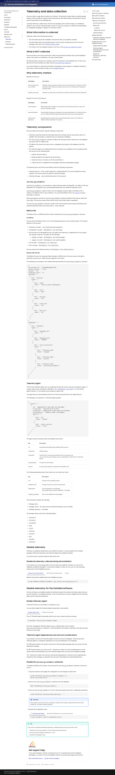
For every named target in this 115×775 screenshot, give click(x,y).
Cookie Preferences (31, 771)
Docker (67, 573)
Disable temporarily (33, 612)
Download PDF (8, 47)
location (76, 193)
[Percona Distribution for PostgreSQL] (5, 4)
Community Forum (36, 758)
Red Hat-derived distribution (54, 573)
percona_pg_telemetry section (72, 47)
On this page (95, 11)
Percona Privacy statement (63, 63)
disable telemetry (59, 68)
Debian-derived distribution (35, 573)
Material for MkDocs (15, 773)
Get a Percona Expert (51, 758)
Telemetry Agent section (52, 44)
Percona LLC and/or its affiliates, (12, 771)
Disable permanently (47, 612)
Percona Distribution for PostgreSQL (11, 11)
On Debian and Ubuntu (37, 713)
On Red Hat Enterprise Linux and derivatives (60, 713)
